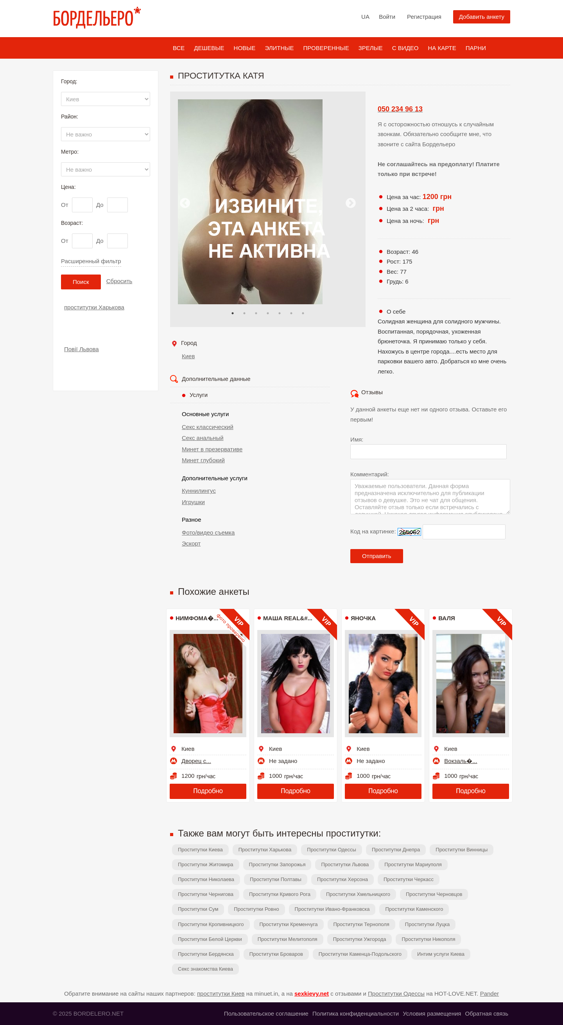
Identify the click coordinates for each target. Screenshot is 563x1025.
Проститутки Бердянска (206, 954)
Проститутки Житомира (205, 864)
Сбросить (119, 281)
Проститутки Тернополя (361, 924)
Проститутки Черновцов (434, 894)
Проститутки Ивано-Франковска (332, 909)
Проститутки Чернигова (205, 894)
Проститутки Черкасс (409, 879)
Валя (446, 618)
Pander (489, 993)
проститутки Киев (221, 993)
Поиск (81, 281)
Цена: (68, 187)
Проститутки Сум (198, 909)
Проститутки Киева (200, 850)
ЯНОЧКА (363, 618)
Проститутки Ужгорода (359, 939)
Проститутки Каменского (414, 909)
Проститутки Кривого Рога (279, 894)
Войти (387, 16)
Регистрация (424, 16)
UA (365, 16)
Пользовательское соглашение (266, 1013)
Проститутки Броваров (276, 954)
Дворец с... (196, 761)
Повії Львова (81, 349)
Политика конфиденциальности (355, 1013)
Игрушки (193, 502)
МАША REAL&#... (287, 618)
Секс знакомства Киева (205, 969)
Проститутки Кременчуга (289, 924)
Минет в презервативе (212, 449)
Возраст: (72, 223)
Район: (69, 116)
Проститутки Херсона (342, 879)
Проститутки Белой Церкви (210, 939)
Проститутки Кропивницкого (211, 924)
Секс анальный (203, 437)
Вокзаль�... (460, 761)
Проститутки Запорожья (277, 864)
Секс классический (207, 427)
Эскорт (191, 543)
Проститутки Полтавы (275, 879)
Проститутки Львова (345, 864)
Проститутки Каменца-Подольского (360, 954)
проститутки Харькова (94, 307)
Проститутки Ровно (256, 909)
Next (351, 203)
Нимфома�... (197, 618)
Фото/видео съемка (208, 532)
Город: (69, 81)
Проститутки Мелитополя (287, 939)
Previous (185, 203)
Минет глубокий (203, 460)
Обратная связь (486, 1013)
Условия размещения (432, 1013)
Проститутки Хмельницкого (358, 894)
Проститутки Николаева (206, 879)
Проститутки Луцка (427, 924)
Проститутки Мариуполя (412, 864)
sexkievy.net (311, 993)
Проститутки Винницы (462, 850)
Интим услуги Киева (440, 954)
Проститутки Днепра (396, 850)
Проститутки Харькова (265, 850)
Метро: (70, 151)
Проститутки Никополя (428, 939)
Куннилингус (199, 490)
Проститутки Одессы (331, 850)
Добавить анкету (481, 16)
